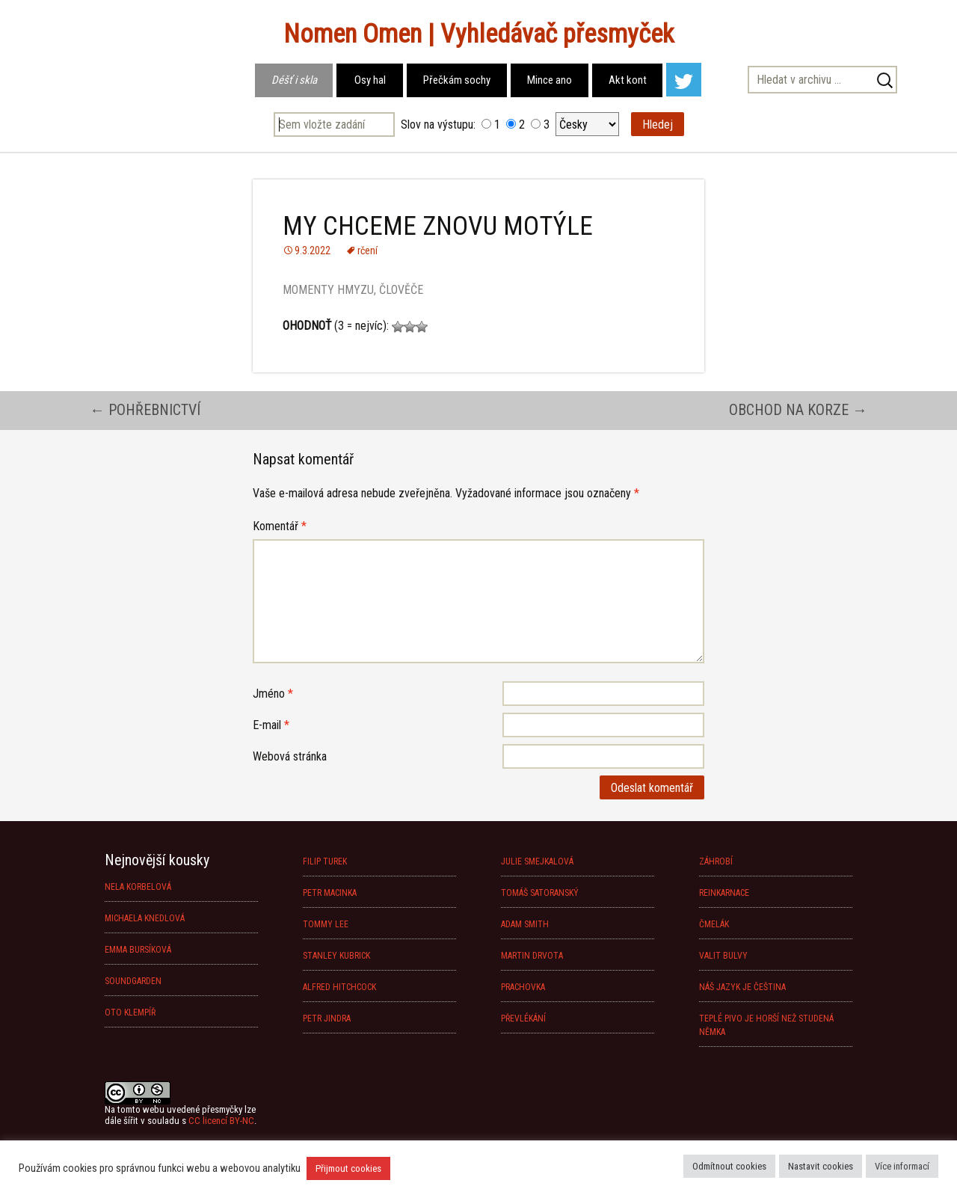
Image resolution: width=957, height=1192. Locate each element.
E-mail (271, 725)
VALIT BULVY (723, 955)
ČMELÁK (714, 924)
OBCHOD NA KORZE (798, 410)
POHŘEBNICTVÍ (145, 410)
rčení (367, 250)
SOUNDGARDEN (133, 981)
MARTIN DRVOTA (532, 955)
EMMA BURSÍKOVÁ (138, 949)
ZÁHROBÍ (716, 861)
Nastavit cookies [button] (820, 1166)
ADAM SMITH (525, 924)
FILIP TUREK (325, 861)
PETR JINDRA (327, 1018)
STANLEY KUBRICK (336, 955)
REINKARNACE (724, 893)
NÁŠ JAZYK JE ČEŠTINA (742, 987)
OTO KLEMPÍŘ (130, 1012)
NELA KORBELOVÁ (138, 887)
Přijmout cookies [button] (348, 1168)
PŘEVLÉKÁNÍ (523, 1018)
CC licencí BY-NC (221, 1120)
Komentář (280, 526)
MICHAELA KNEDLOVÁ (145, 918)
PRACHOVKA (523, 987)
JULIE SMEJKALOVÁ (537, 861)
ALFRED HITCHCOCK (339, 987)
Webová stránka (290, 756)
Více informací (902, 1166)
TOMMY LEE (325, 924)
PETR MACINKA (330, 893)
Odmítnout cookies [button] (729, 1166)
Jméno (273, 693)
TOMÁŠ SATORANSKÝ (540, 893)
